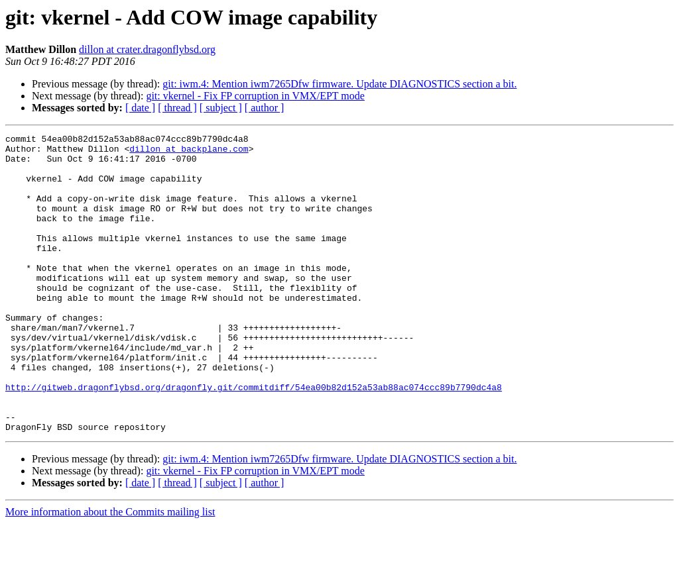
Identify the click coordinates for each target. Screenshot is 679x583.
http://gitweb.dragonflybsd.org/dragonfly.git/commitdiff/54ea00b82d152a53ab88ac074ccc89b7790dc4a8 (253, 439)
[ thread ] (177, 107)
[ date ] (140, 107)
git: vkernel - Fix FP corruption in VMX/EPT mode (255, 95)
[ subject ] (221, 107)
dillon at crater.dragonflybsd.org (147, 49)
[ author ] (264, 107)
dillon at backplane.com (188, 152)
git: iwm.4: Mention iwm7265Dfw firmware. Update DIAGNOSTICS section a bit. (339, 83)
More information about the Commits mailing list (110, 571)
